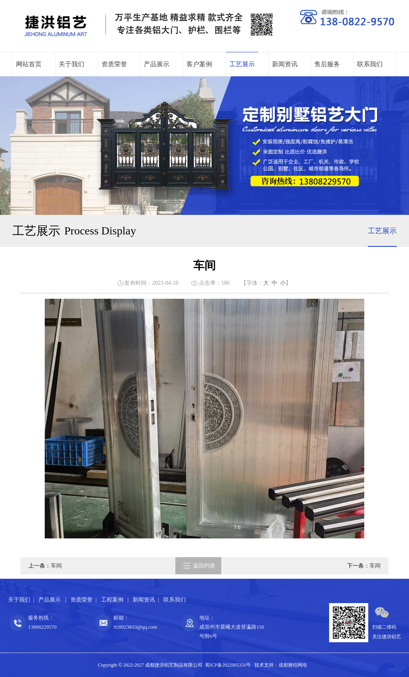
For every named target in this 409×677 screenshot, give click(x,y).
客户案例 (199, 64)
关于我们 (71, 64)
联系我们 (370, 64)
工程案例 (113, 600)
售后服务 (327, 64)
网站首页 (29, 64)
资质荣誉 (114, 64)
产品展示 (156, 64)
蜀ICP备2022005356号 (228, 665)
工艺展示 (242, 64)
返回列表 (198, 565)
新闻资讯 (285, 64)
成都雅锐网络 (292, 665)
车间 (56, 566)
